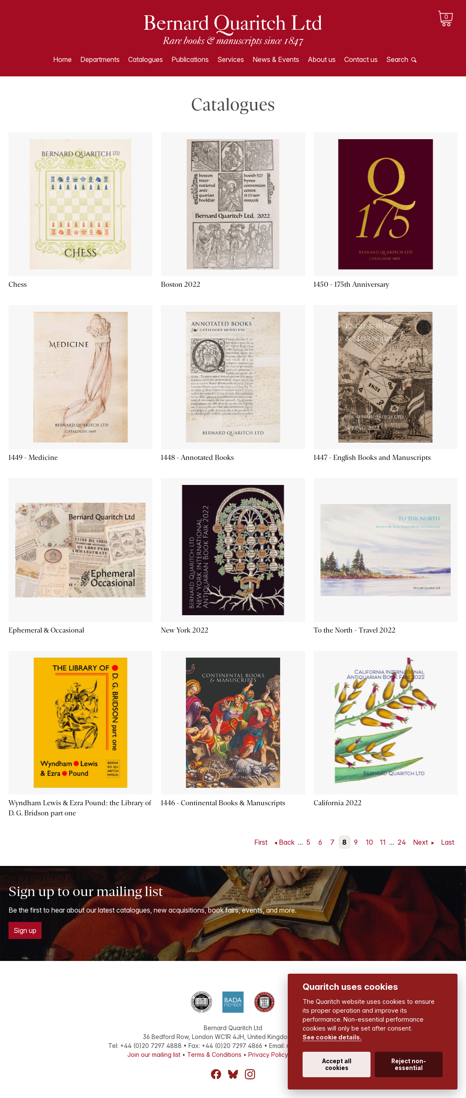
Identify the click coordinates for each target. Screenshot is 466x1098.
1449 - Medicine (33, 458)
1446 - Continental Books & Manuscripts (223, 803)
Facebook (216, 1074)
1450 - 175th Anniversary (351, 284)
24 (402, 842)
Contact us (361, 59)
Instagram (250, 1074)
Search (397, 59)
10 (369, 842)
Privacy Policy (268, 1054)
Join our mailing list (153, 1054)
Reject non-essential (408, 1064)
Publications (190, 59)
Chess (17, 284)
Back (287, 842)
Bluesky (233, 1074)
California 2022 (338, 803)
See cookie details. (332, 1037)
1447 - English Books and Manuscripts (372, 458)
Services (230, 59)
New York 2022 (184, 630)
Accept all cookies (336, 1064)
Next (421, 842)
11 (383, 842)
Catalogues (145, 59)
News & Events (276, 59)
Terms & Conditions (214, 1054)
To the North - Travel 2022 (355, 630)
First (260, 842)
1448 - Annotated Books (197, 458)
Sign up (25, 930)
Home (62, 59)
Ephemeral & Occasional (46, 630)
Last (447, 842)
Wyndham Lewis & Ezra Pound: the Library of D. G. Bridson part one (79, 808)
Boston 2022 (180, 284)
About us (322, 59)
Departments (100, 59)
